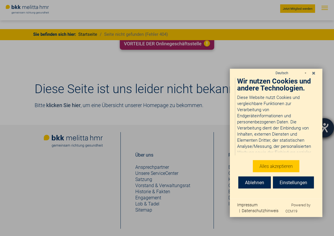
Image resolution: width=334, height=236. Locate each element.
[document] (276, 114)
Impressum (247, 204)
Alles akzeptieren (276, 165)
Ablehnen (254, 182)
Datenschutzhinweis (260, 210)
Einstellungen (293, 182)
